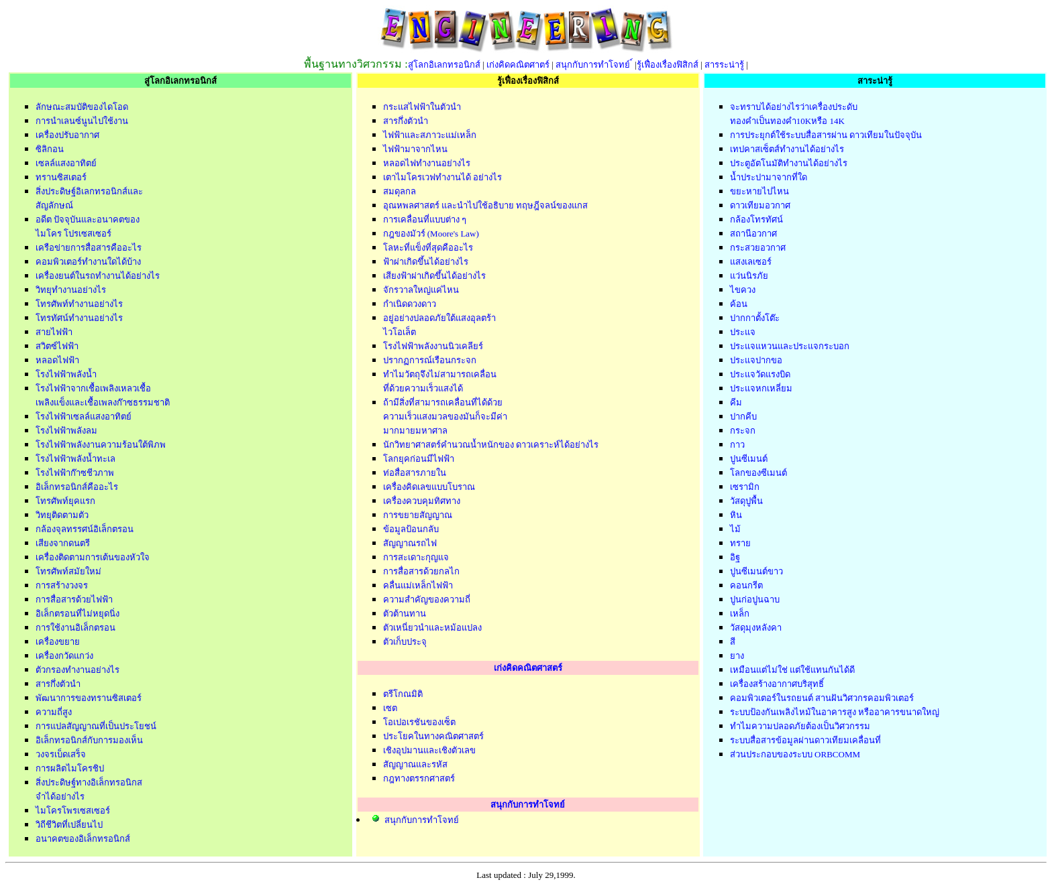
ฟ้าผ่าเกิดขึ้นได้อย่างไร (425, 262)
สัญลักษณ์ (54, 205)
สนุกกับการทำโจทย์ (594, 65)
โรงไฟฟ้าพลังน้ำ (66, 374)
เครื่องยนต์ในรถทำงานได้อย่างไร (98, 276)
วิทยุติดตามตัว (62, 515)
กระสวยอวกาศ (758, 248)
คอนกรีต (746, 585)
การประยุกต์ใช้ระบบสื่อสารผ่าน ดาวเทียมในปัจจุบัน (826, 135)
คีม (736, 402)
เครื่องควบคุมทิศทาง (421, 501)
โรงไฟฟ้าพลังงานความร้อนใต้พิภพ (101, 445)
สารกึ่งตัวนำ (58, 684)
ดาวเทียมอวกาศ (760, 205)
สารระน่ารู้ (724, 65)
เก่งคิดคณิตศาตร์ (517, 65)
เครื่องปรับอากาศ (67, 135)
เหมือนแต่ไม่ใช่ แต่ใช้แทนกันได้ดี (792, 670)
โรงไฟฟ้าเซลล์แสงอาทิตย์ (84, 417)
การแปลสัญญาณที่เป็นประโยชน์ (96, 726)
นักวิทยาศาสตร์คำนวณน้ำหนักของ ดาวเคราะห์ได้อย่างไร (490, 445)
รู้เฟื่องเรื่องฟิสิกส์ (667, 65)
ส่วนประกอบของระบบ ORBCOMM (795, 754)
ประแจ (742, 332)
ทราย (740, 543)
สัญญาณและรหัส (415, 764)
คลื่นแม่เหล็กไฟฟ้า (418, 585)
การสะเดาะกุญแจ (416, 557)
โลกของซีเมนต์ (758, 473)
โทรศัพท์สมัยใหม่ (68, 571)
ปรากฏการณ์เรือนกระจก (429, 360)
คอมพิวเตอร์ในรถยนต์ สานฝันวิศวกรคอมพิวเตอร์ (822, 698)
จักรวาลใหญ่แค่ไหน (421, 290)
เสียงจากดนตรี (63, 543)
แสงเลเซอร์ (751, 262)
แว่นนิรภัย (749, 276)
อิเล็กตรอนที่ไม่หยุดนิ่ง (77, 614)
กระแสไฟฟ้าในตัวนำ (422, 107)
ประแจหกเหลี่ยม (761, 388)
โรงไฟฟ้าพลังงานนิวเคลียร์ (433, 346)
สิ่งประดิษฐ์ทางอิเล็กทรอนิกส (89, 782)
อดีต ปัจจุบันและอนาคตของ (88, 219)
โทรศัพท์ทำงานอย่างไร (79, 304)
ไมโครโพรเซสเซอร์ (73, 811)
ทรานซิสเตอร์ (61, 177)
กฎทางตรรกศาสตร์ (419, 778)
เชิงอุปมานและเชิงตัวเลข (429, 750)
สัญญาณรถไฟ (410, 543)
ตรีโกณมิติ (403, 694)
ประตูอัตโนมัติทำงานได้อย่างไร (788, 163)
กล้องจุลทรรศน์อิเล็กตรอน (85, 529)
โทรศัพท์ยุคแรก (65, 501)
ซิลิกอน (50, 149)
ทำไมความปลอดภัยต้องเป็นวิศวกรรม (800, 726)
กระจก (742, 431)
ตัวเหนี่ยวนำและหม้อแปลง (432, 628)
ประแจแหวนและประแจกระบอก (789, 346)
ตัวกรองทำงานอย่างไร (77, 670)
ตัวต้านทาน (404, 614)
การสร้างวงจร (62, 585)
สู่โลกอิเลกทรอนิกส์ (444, 65)
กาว (737, 445)
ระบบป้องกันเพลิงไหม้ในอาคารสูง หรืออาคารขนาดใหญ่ (834, 712)
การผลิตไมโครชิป (70, 768)
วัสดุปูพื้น (746, 501)
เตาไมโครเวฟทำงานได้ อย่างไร (442, 177)
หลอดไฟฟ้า (57, 360)
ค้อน (738, 304)
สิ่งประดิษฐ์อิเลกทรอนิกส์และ (89, 191)
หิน (736, 515)
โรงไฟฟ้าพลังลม (66, 431)
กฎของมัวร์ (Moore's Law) (431, 234)
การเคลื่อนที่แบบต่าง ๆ (424, 219)
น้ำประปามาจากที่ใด (768, 177)
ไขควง (742, 290)
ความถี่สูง (54, 712)
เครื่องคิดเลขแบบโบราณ (429, 487)
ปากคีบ (743, 417)
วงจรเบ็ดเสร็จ (61, 754)
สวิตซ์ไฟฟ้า (57, 346)
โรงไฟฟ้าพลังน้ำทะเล (75, 459)
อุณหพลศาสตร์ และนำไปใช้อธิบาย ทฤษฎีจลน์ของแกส (485, 205)
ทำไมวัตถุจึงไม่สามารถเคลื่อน (439, 374)
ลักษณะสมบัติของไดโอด (82, 107)
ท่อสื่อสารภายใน (414, 473)
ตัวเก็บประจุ (405, 642)
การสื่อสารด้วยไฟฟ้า (74, 599)
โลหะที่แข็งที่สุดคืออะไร (428, 248)
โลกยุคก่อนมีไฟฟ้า (418, 459)
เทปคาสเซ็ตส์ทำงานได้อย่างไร (787, 149)
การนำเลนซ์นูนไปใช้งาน (82, 121)
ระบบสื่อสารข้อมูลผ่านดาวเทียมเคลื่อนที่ (805, 740)
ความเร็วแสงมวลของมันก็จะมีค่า (445, 417)
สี (732, 642)
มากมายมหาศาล (415, 431)
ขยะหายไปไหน (759, 191)
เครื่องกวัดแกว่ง (64, 656)
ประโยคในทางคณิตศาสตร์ (433, 736)
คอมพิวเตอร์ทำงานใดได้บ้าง (88, 262)
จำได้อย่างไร (60, 797)
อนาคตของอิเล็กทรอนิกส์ (83, 839)
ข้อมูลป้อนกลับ (411, 529)
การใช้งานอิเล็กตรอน (75, 628)
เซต (390, 708)
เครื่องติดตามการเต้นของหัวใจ (93, 557)
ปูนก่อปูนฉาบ (755, 599)
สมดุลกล (399, 191)
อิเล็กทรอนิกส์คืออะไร (77, 487)
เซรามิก (744, 487)
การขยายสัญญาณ (417, 515)
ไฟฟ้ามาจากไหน (415, 149)
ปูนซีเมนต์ (749, 459)
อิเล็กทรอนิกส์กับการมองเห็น (89, 740)
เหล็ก (739, 614)
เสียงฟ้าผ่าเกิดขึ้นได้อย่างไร (434, 276)
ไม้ (735, 529)
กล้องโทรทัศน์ (756, 219)
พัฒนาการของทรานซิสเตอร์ (89, 698)
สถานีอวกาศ (753, 234)
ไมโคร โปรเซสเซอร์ (73, 234)
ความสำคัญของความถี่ (426, 599)
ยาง (737, 656)
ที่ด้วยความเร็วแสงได (423, 388)
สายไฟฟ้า (54, 332)
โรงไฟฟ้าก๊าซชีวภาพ (75, 473)
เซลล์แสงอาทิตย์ (66, 163)
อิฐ (735, 557)
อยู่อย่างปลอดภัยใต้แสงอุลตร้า (439, 318)
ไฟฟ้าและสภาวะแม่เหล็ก (429, 135)
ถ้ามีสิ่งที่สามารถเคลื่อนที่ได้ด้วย (443, 402)
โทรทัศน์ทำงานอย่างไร (79, 318)
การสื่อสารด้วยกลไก (421, 571)
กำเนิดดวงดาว (409, 304)
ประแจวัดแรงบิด (760, 374)
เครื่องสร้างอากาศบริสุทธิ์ (777, 684)
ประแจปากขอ (756, 360)
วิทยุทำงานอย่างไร (71, 290)
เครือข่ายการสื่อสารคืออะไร (89, 248)
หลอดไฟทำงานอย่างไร (426, 163)
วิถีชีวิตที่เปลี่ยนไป (69, 825)
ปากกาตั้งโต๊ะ (755, 318)
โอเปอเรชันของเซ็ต (419, 722)
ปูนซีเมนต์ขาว (756, 571)
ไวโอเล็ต (399, 332)
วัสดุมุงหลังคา (756, 628)
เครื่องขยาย (58, 642)
